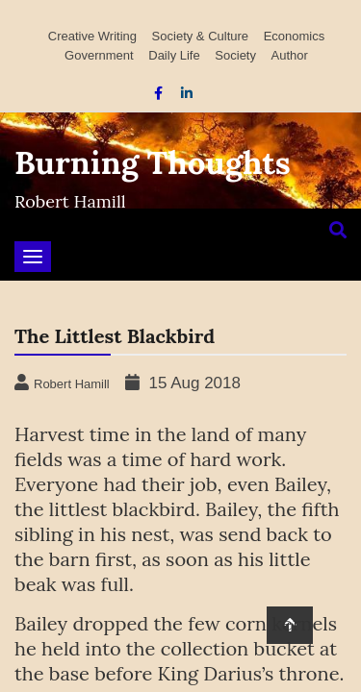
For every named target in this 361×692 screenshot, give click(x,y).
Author (289, 55)
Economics (294, 36)
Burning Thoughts (152, 162)
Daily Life (173, 55)
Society (235, 55)
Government (99, 55)
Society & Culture (200, 36)
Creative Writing (92, 36)
